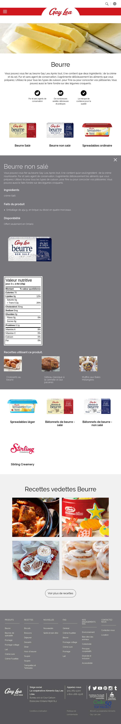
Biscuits (27, 628)
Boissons (28, 633)
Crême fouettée (69, 633)
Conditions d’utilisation (38, 711)
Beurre (7, 628)
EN (115, 4)
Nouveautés (48, 628)
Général (66, 628)
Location (105, 635)
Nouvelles (48, 620)
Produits (9, 620)
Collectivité (86, 644)
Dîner (26, 647)
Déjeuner (28, 638)
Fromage (8, 640)
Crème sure (10, 654)
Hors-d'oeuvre (30, 651)
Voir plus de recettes (60, 593)
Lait (6, 649)
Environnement (88, 632)
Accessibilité (87, 663)
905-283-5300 (74, 690)
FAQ (64, 620)
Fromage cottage (12, 645)
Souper (27, 656)
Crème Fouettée (11, 659)
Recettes (28, 620)
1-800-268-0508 (75, 694)
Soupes (27, 661)
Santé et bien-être (50, 633)
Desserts (27, 642)
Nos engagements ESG (88, 622)
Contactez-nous (107, 621)
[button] (107, 4)
